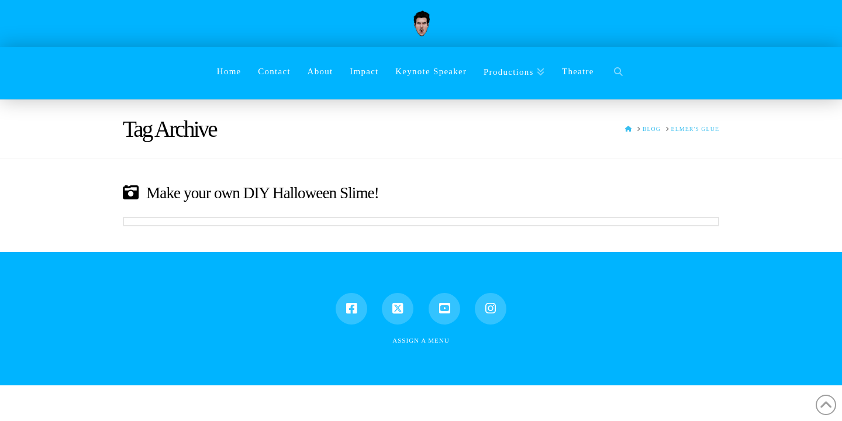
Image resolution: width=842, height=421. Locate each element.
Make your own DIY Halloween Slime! (262, 193)
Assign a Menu (420, 340)
